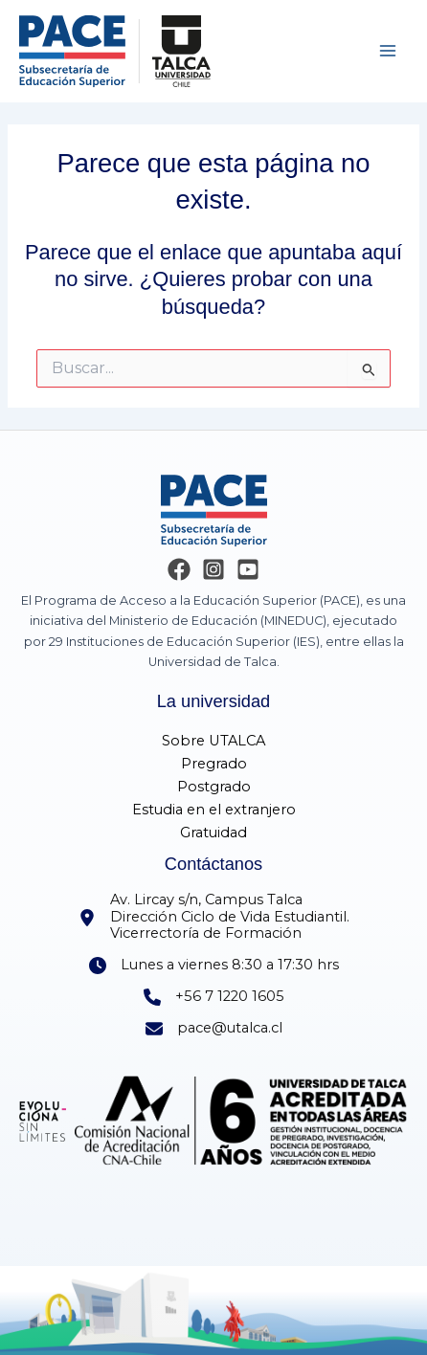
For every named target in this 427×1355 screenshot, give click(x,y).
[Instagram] (213, 569)
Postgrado (214, 786)
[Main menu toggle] (388, 51)
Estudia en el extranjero (214, 809)
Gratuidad (213, 832)
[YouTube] (247, 569)
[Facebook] (179, 569)
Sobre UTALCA (213, 740)
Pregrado (214, 763)
